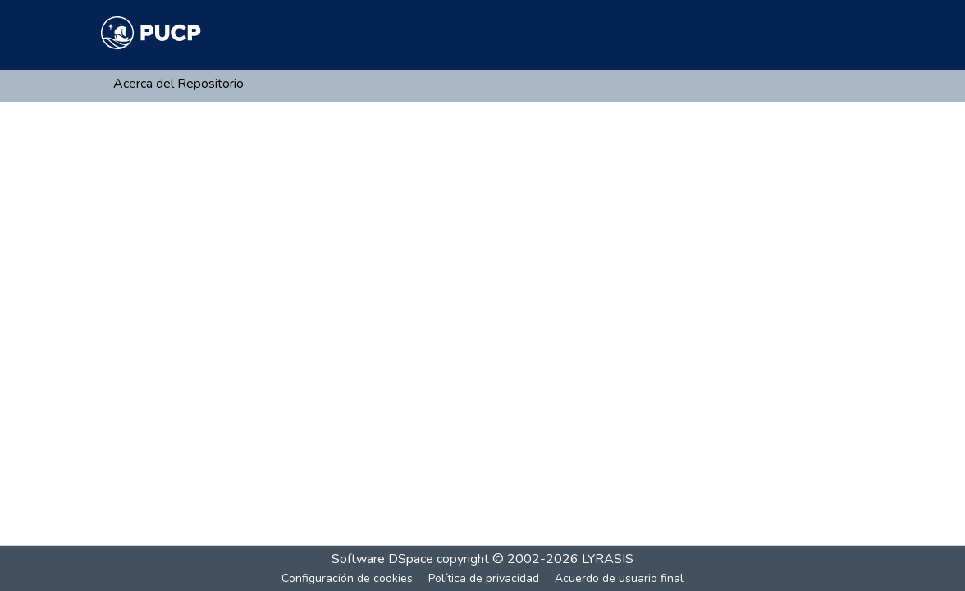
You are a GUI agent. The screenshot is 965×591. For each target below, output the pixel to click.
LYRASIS (607, 559)
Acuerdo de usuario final (619, 578)
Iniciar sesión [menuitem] (817, 33)
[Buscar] (742, 33)
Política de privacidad (483, 578)
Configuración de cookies (347, 578)
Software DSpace (382, 559)
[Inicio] (151, 32)
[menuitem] (766, 33)
